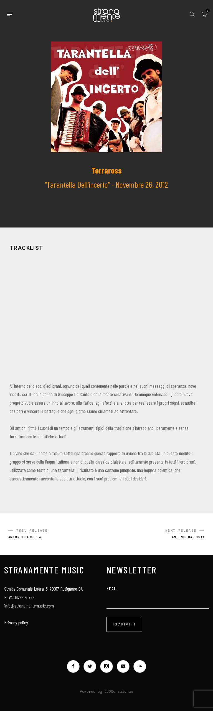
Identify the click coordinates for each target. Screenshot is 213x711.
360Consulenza (118, 691)
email (157, 594)
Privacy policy (16, 622)
